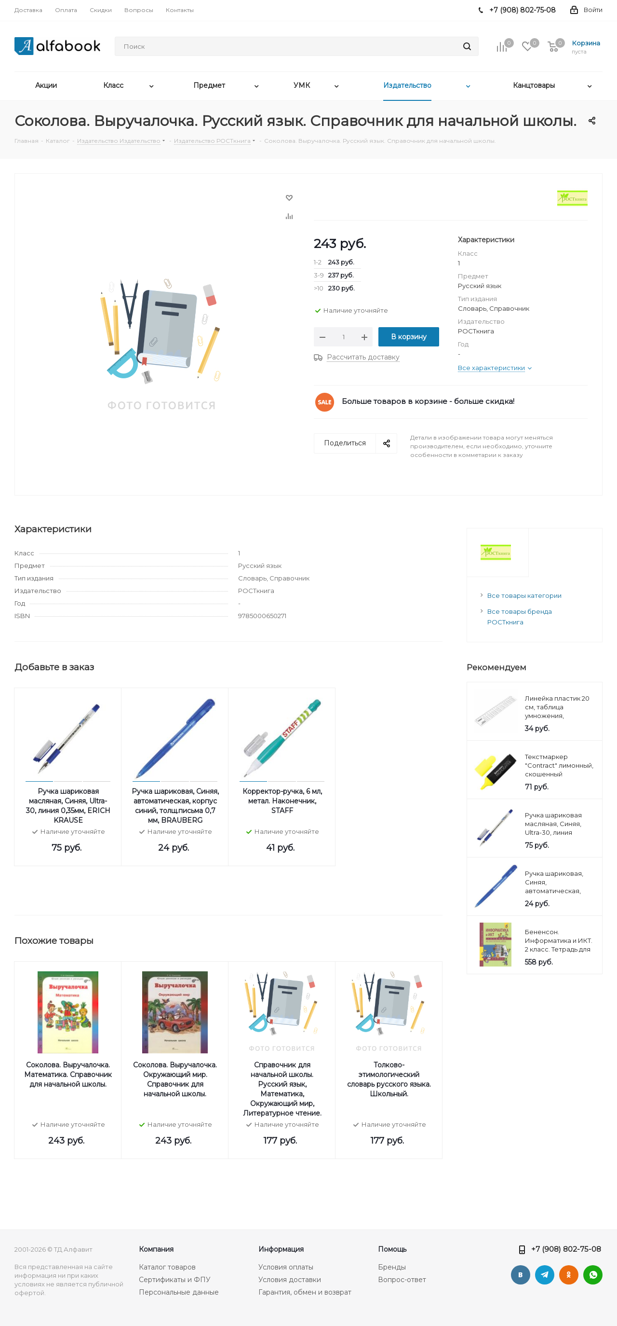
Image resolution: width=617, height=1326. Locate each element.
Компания (156, 1249)
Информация (281, 1249)
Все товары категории (524, 595)
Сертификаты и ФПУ (175, 1279)
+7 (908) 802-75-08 (566, 1249)
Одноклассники (568, 1275)
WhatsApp (593, 1275)
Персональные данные (179, 1292)
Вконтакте (520, 1275)
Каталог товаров (167, 1267)
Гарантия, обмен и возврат (304, 1292)
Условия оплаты (285, 1267)
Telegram (544, 1275)
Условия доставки (289, 1279)
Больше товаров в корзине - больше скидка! (428, 401)
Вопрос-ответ (402, 1279)
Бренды (392, 1267)
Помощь (392, 1249)
